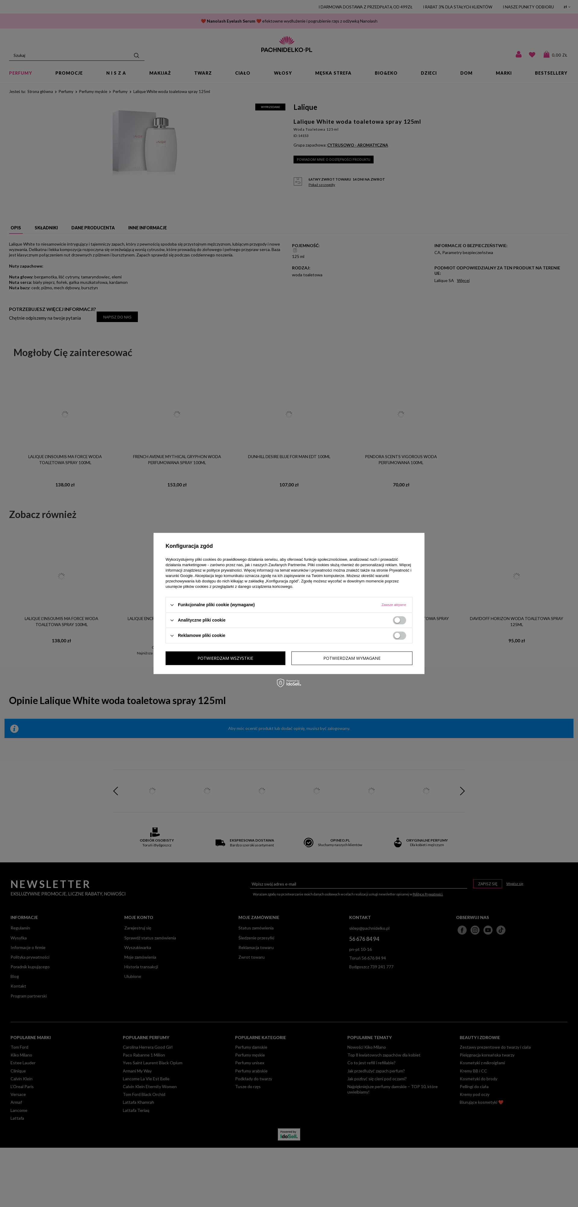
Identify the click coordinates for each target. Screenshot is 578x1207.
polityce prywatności (224, 570)
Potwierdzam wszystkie (353, 658)
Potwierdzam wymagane (226, 658)
